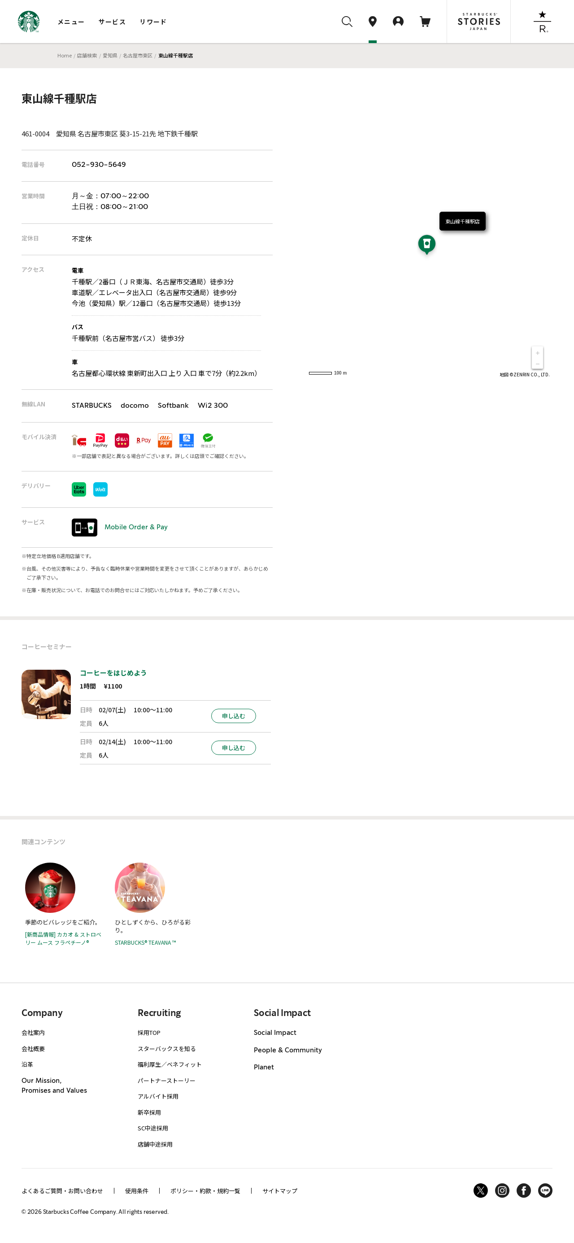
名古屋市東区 (137, 55)
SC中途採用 (153, 1128)
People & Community (288, 1050)
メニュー (71, 21)
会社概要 (33, 1048)
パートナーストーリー (167, 1080)
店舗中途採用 (155, 1144)
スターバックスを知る (167, 1048)
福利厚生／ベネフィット (170, 1064)
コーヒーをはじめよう (113, 672)
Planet (264, 1067)
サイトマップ (279, 1190)
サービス (112, 21)
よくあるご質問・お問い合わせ (62, 1190)
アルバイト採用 (158, 1096)
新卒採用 (149, 1112)
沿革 (27, 1064)
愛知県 (110, 55)
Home (64, 55)
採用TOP (149, 1032)
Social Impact (275, 1033)
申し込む (233, 715)
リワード (153, 21)
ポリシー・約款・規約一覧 (205, 1190)
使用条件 (136, 1190)
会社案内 (33, 1032)
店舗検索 (87, 55)
